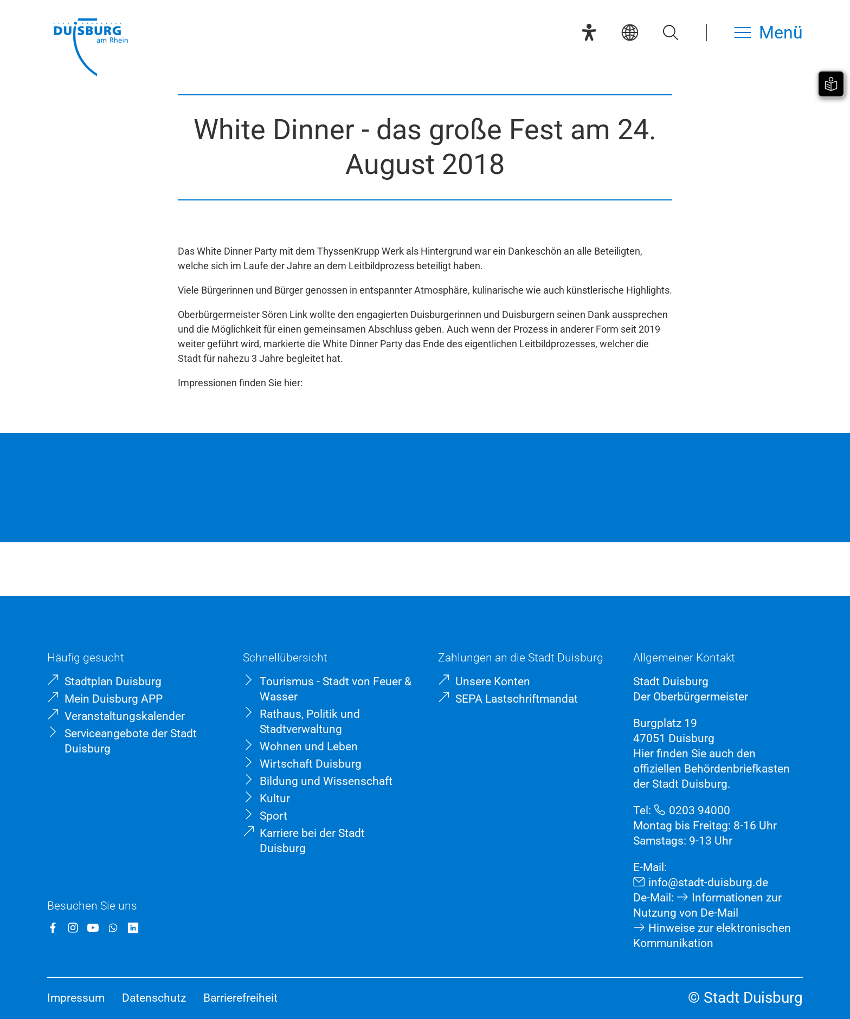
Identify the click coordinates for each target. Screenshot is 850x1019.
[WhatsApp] (113, 927)
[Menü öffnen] (768, 32)
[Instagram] (73, 927)
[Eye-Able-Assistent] (589, 32)
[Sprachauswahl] (629, 32)
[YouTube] (93, 927)
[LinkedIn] (133, 927)
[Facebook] (53, 927)
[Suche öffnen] (670, 32)
